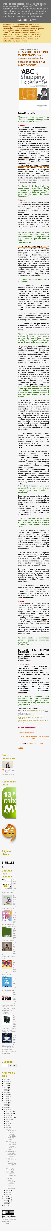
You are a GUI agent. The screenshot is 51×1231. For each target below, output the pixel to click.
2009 (6, 1201)
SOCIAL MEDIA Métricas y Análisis (10, 1137)
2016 (6, 1100)
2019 (6, 1094)
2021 (6, 1090)
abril (7, 1127)
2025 (6, 1081)
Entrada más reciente (26, 736)
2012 (6, 1109)
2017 (6, 1098)
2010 (6, 1199)
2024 (6, 1083)
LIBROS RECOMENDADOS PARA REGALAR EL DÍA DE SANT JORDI (10, 1145)
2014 (6, 1105)
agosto (8, 1119)
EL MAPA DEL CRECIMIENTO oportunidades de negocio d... (10, 1162)
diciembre (9, 1111)
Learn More (22, 20)
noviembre (9, 1113)
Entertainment (32, 719)
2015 (6, 1103)
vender (26, 722)
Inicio (35, 737)
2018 (6, 1096)
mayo (8, 1125)
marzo (8, 1190)
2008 (6, 1203)
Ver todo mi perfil (8, 775)
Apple (35, 716)
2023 (6, 1085)
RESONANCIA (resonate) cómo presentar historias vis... (10, 1185)
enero (8, 1194)
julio (7, 1121)
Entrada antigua (43, 736)
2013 (6, 1107)
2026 (6, 1079)
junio (8, 1123)
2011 (6, 1196)
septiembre (10, 1117)
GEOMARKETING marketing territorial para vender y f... (10, 1154)
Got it (32, 20)
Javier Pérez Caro (9, 771)
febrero (8, 1192)
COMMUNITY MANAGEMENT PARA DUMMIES (10, 1131)
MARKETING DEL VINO (9, 1169)
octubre (8, 1115)
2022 (6, 1088)
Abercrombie (28, 716)
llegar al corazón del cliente (35, 720)
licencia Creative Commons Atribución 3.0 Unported (9, 1221)
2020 (6, 1092)
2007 (6, 1205)
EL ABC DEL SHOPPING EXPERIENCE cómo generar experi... (10, 1176)
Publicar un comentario (26, 732)
